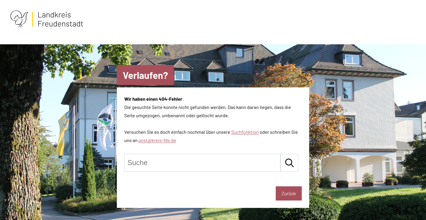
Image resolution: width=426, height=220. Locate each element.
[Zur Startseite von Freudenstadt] (47, 26)
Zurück (289, 193)
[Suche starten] (289, 163)
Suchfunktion (245, 132)
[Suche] (202, 163)
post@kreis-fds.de (157, 140)
